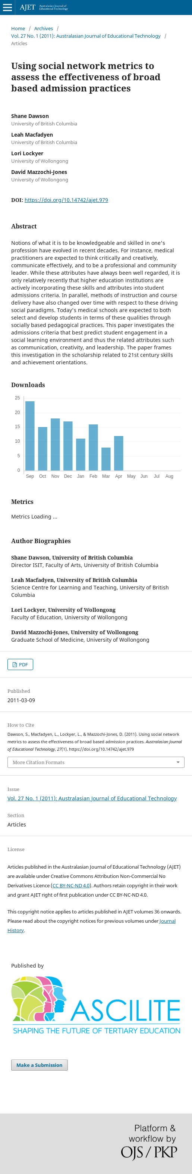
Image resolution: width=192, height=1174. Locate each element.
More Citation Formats (38, 762)
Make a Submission (39, 1065)
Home (18, 28)
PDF (23, 664)
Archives (43, 28)
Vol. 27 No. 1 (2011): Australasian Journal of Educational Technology (86, 35)
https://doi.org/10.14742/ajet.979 (66, 199)
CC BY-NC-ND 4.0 (71, 885)
